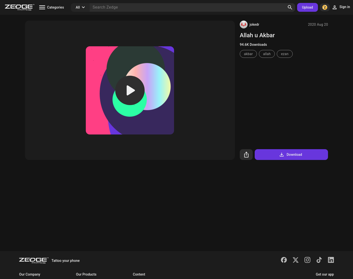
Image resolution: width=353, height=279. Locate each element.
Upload (307, 7)
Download (290, 155)
